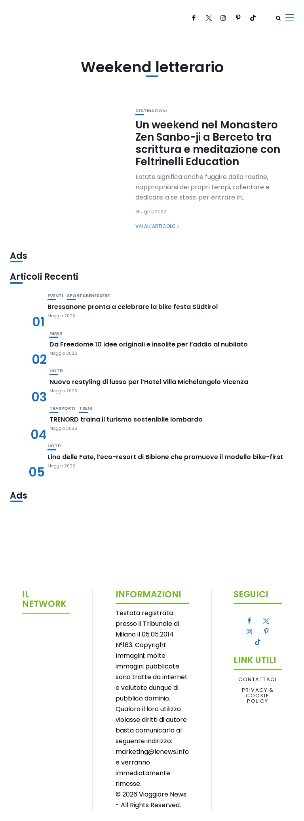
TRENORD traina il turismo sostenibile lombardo (126, 419)
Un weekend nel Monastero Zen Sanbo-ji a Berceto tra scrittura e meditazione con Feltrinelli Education (207, 143)
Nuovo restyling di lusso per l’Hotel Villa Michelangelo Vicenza (148, 381)
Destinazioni (151, 111)
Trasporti (62, 408)
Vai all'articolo (155, 226)
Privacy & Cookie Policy (258, 695)
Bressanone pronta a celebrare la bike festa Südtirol (133, 306)
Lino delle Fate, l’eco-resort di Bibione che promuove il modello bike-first (165, 456)
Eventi (55, 296)
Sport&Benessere (88, 296)
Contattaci (257, 679)
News (55, 333)
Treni (85, 408)
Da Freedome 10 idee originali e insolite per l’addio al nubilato (148, 344)
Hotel (56, 371)
